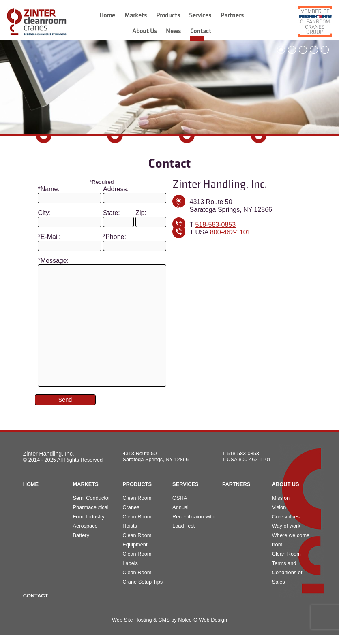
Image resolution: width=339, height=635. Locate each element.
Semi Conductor (91, 498)
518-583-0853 (215, 224)
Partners (232, 16)
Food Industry (88, 517)
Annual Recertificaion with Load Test (193, 516)
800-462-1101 (230, 232)
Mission (281, 498)
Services (200, 16)
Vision (279, 507)
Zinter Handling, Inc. (48, 453)
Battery (81, 535)
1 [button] (281, 50)
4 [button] (314, 50)
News (173, 31)
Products (168, 16)
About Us (144, 31)
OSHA (179, 498)
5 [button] (325, 50)
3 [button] (303, 50)
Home (107, 16)
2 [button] (292, 50)
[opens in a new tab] (312, 21)
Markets (135, 16)
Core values (286, 517)
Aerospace (85, 526)
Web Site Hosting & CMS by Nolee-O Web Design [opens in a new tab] (169, 620)
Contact (200, 31)
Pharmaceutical (90, 507)
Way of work (286, 526)
